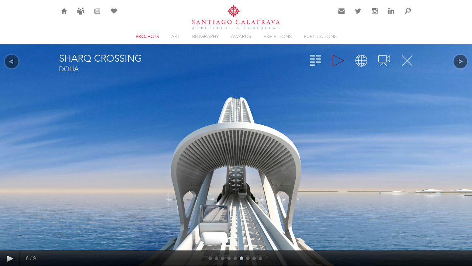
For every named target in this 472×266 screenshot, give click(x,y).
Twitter (358, 15)
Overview (316, 60)
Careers (81, 15)
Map (361, 60)
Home (64, 15)
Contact (342, 15)
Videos (384, 60)
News (97, 15)
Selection (114, 15)
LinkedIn (391, 15)
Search (408, 15)
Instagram (374, 15)
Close (407, 60)
